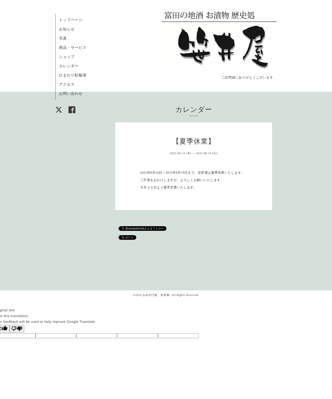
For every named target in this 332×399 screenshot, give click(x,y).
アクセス (67, 84)
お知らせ (67, 29)
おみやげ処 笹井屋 (155, 295)
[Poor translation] (16, 328)
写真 (63, 38)
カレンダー (69, 66)
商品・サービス (72, 47)
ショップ (67, 57)
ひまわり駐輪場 (72, 75)
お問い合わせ (71, 93)
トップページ (71, 20)
